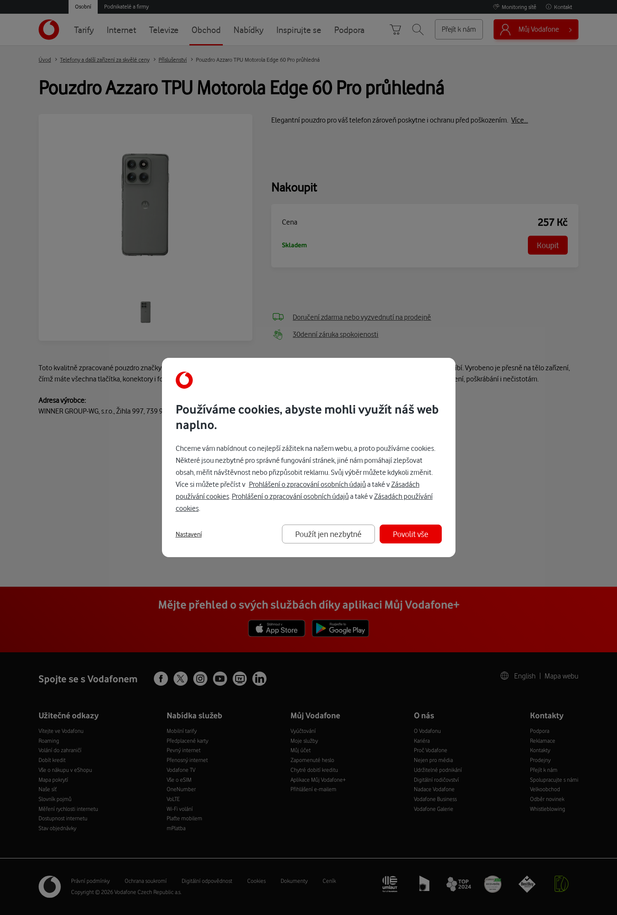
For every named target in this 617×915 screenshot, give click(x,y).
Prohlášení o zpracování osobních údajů (307, 484)
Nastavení (189, 534)
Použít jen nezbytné (328, 534)
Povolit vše (410, 534)
